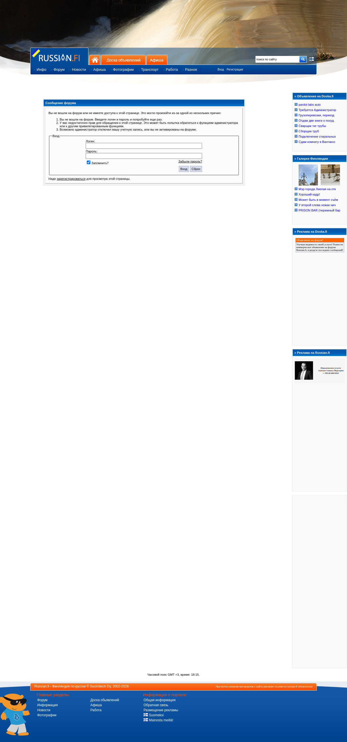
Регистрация (235, 69)
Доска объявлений (123, 60)
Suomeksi (154, 715)
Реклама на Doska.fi (312, 231)
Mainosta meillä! (158, 720)
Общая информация (159, 700)
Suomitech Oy (100, 686)
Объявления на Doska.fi (315, 96)
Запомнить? (98, 163)
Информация (47, 705)
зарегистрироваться (71, 178)
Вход (220, 69)
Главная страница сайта (59, 56)
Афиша (156, 60)
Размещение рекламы (161, 710)
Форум (42, 700)
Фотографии (47, 715)
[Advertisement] (319, 581)
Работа (96, 710)
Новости (43, 710)
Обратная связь (156, 705)
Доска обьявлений (104, 700)
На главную (94, 60)
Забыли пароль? (190, 161)
